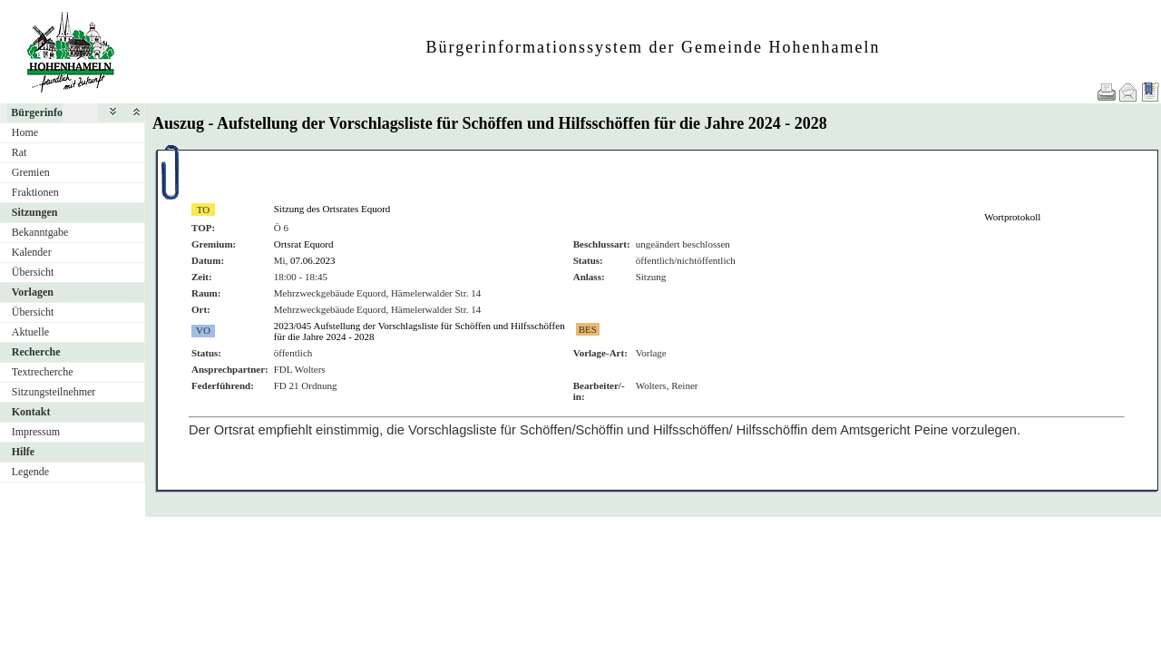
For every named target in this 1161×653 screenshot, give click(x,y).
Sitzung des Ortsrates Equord (332, 208)
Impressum (36, 431)
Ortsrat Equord (304, 244)
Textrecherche (42, 371)
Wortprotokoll (1012, 216)
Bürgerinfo (37, 112)
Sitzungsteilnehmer (54, 391)
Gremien (31, 172)
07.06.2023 (313, 260)
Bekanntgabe (40, 232)
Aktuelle (30, 332)
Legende (30, 471)
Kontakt (31, 411)
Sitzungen (35, 212)
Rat (19, 152)
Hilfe (23, 451)
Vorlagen (33, 292)
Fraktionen (35, 192)
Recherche (36, 352)
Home (25, 132)
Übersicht (33, 272)
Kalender (32, 252)
